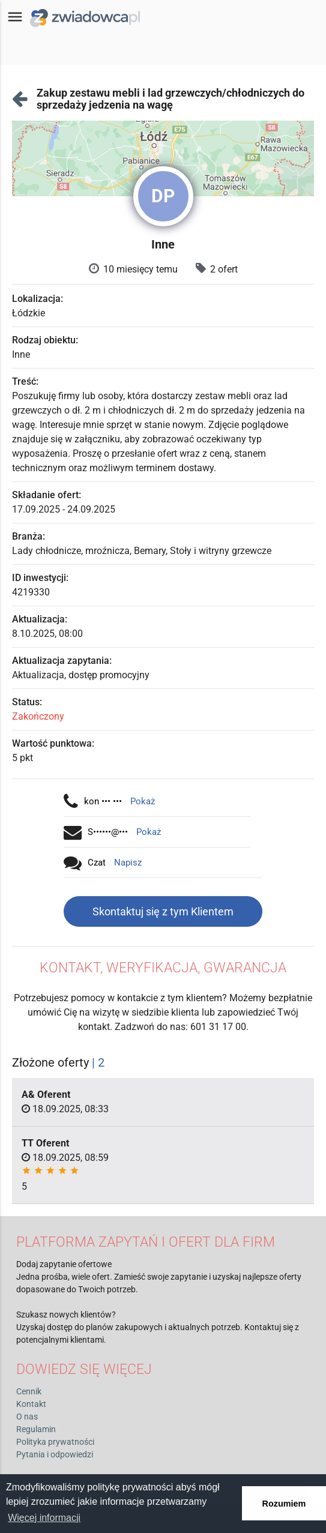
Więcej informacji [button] (44, 1518)
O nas (27, 1416)
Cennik (28, 1391)
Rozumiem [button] (284, 1503)
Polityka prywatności (55, 1442)
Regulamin (36, 1429)
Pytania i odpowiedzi (54, 1454)
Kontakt (31, 1404)
